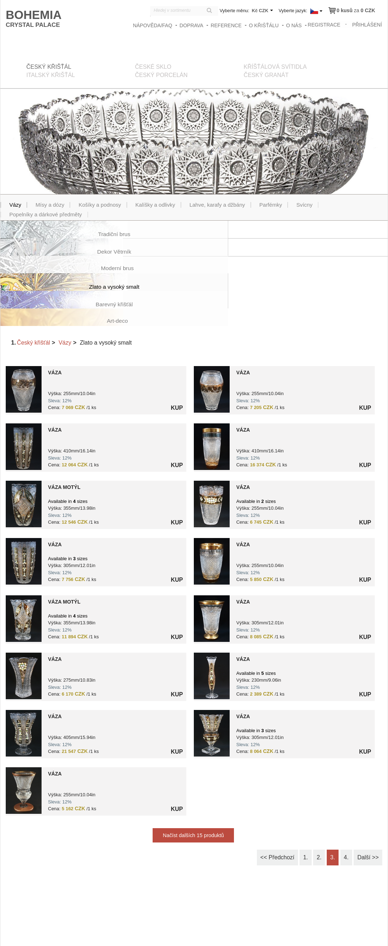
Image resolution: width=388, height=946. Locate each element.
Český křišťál (33, 290)
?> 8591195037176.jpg (24, 394)
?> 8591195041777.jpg (212, 451)
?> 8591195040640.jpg (212, 681)
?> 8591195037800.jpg (212, 509)
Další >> (368, 805)
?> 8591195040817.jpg (24, 451)
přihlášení (367, 24)
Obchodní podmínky (305, 934)
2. (319, 805)
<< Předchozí (277, 805)
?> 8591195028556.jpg (212, 337)
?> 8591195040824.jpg (24, 681)
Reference (226, 25)
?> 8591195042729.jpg (212, 623)
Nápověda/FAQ (153, 25)
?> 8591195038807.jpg (212, 566)
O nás (294, 25)
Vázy (64, 290)
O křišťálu (264, 25)
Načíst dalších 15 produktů (193, 783)
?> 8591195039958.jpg (24, 509)
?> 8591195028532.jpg (24, 337)
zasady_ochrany (262, 934)
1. (305, 805)
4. (346, 805)
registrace (324, 24)
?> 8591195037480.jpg (24, 738)
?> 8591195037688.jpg (212, 394)
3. (332, 805)
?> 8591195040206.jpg (24, 566)
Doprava (192, 25)
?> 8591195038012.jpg (24, 623)
